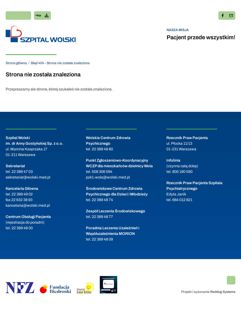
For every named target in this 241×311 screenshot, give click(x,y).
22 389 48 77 (102, 217)
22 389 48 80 (102, 149)
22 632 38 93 (21, 200)
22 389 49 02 (22, 194)
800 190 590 (182, 172)
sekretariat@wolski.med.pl (28, 177)
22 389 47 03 (22, 172)
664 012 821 (182, 200)
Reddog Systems (222, 292)
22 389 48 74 (102, 200)
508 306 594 (102, 172)
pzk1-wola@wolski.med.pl (108, 177)
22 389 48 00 (22, 228)
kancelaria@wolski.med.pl (28, 205)
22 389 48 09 (102, 239)
